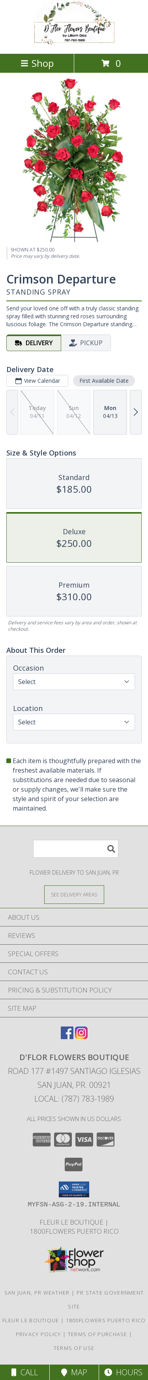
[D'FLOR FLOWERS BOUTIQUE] (74, 42)
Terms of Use (74, 1348)
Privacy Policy (38, 1334)
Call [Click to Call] (24, 1372)
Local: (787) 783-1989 (74, 1098)
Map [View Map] (74, 1372)
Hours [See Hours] (123, 1372)
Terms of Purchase (97, 1334)
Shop (37, 63)
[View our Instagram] (81, 1036)
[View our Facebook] (67, 1036)
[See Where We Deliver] (74, 894)
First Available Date (104, 380)
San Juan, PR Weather (37, 1292)
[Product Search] (75, 849)
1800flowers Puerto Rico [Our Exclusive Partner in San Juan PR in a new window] (74, 1231)
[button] (74, 1189)
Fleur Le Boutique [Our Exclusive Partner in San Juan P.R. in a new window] (72, 1222)
